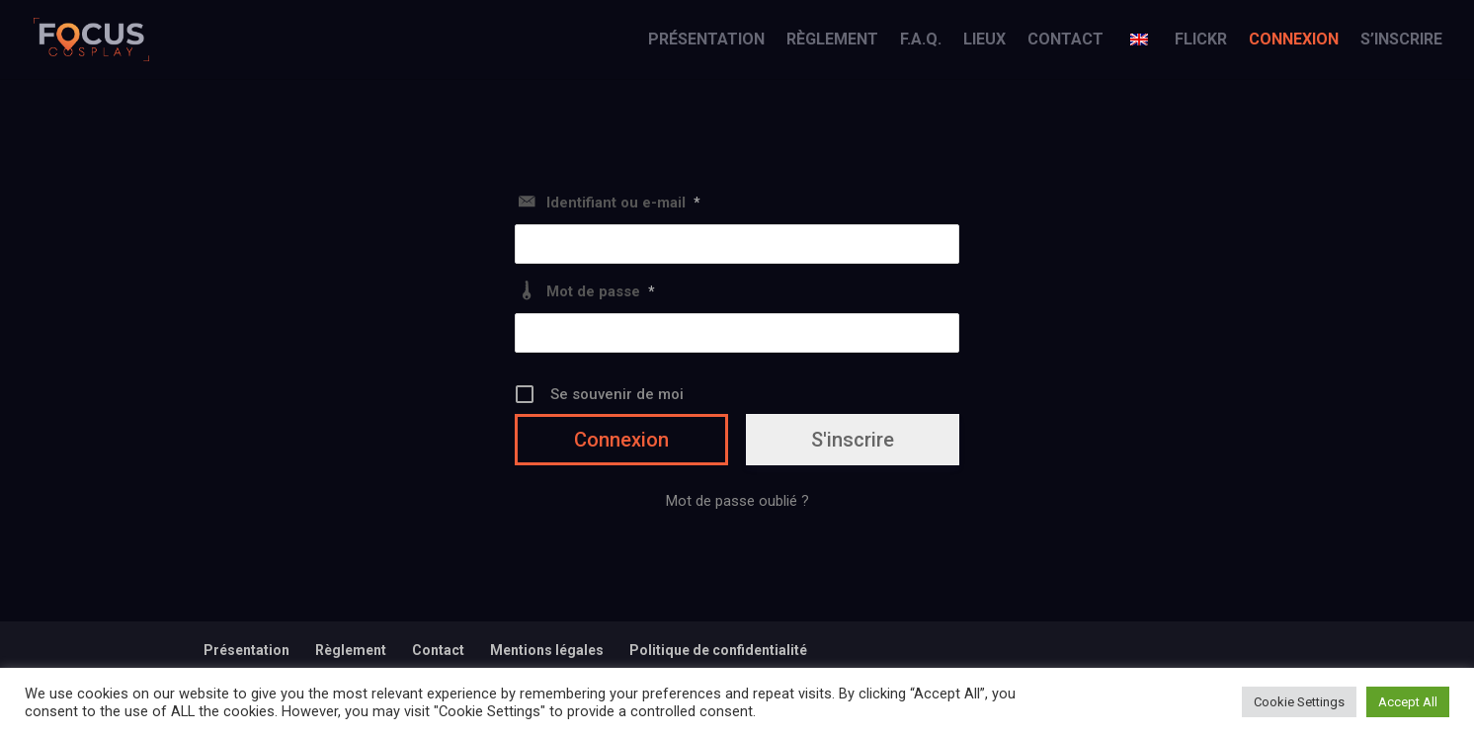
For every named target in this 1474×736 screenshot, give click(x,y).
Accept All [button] (1407, 702)
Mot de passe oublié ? (737, 501)
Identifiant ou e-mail (623, 202)
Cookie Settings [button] (1299, 702)
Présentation (706, 40)
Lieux (984, 40)
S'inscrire (852, 439)
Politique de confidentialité (718, 650)
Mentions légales (547, 650)
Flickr (1201, 40)
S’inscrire (1401, 40)
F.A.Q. (921, 40)
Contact (1065, 40)
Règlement (832, 40)
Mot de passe (600, 291)
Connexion (1294, 40)
